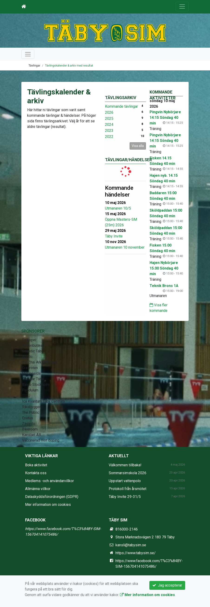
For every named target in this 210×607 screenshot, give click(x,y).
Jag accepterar (167, 585)
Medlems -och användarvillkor (49, 481)
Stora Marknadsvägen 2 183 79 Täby (145, 537)
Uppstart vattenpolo (125, 481)
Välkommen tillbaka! (125, 465)
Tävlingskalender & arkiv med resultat (69, 65)
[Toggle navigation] (182, 6)
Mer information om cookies (48, 504)
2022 (109, 136)
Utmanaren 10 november (124, 247)
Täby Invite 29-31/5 (125, 496)
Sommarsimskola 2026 (127, 473)
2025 (109, 118)
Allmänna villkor (37, 489)
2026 (109, 112)
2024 (109, 124)
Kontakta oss (35, 473)
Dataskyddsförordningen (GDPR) (51, 496)
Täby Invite (114, 236)
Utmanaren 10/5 (118, 208)
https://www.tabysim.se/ (135, 553)
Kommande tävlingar (121, 106)
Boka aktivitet (36, 465)
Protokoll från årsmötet (127, 489)
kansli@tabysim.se (130, 545)
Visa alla (138, 146)
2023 (109, 130)
